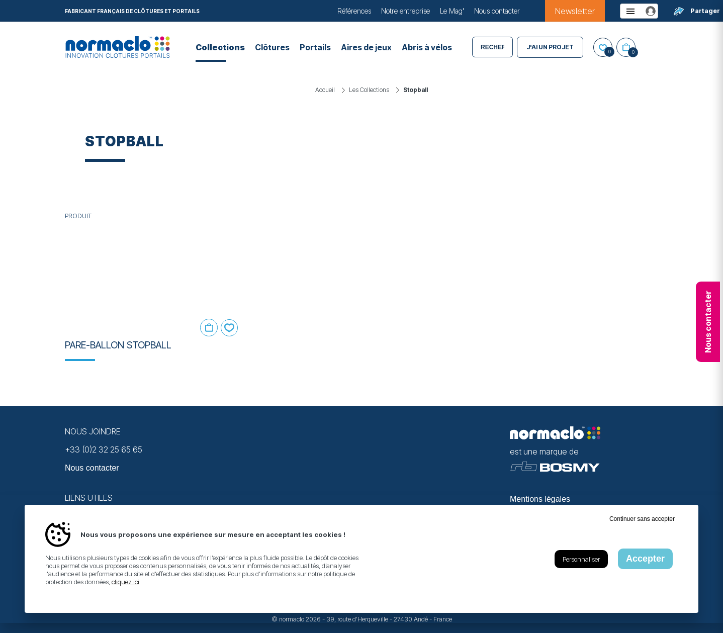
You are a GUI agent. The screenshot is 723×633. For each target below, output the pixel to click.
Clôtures (272, 47)
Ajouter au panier (209, 327)
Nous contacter (497, 11)
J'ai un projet (550, 47)
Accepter (645, 559)
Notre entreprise (405, 11)
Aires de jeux (366, 47)
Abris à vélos (427, 47)
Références (354, 11)
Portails (315, 47)
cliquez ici (125, 582)
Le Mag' (452, 11)
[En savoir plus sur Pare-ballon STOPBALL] (154, 275)
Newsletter (575, 11)
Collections (220, 47)
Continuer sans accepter (642, 518)
